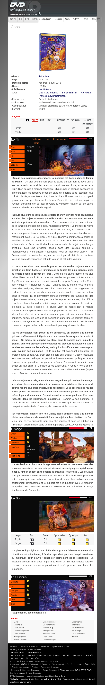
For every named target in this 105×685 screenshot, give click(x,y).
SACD (24, 664)
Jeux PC (66, 655)
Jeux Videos (46, 19)
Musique (24, 647)
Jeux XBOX (77, 655)
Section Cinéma (17, 652)
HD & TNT (14, 661)
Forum (85, 19)
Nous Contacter (34, 673)
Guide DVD (90, 664)
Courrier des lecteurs (20, 667)
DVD (27, 19)
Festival (35, 667)
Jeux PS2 (89, 655)
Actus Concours (50, 670)
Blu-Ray (13, 649)
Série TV (34, 647)
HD (20, 19)
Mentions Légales (17, 673)
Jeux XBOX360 (45, 655)
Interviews (14, 664)
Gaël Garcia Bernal (48, 92)
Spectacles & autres (60, 647)
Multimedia (54, 661)
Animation (44, 76)
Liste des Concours (30, 670)
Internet (56, 667)
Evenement (45, 667)
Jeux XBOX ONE (17, 655)
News (67, 19)
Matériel (76, 19)
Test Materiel (35, 649)
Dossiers (46, 664)
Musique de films (34, 652)
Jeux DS (24, 658)
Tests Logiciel (58, 664)
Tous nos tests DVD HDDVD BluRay (76, 670)
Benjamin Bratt (69, 92)
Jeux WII (14, 658)
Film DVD (14, 647)
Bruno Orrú (56, 679)
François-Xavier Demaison (52, 96)
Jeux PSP (34, 658)
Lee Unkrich (45, 89)
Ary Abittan (86, 92)
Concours (58, 19)
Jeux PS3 (32, 655)
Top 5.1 (70, 664)
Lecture (79, 664)
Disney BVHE (30, 146)
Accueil (13, 19)
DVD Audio (34, 664)
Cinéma (35, 19)
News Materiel (41, 661)
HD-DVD (23, 649)
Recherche (96, 19)
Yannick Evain (27, 679)
